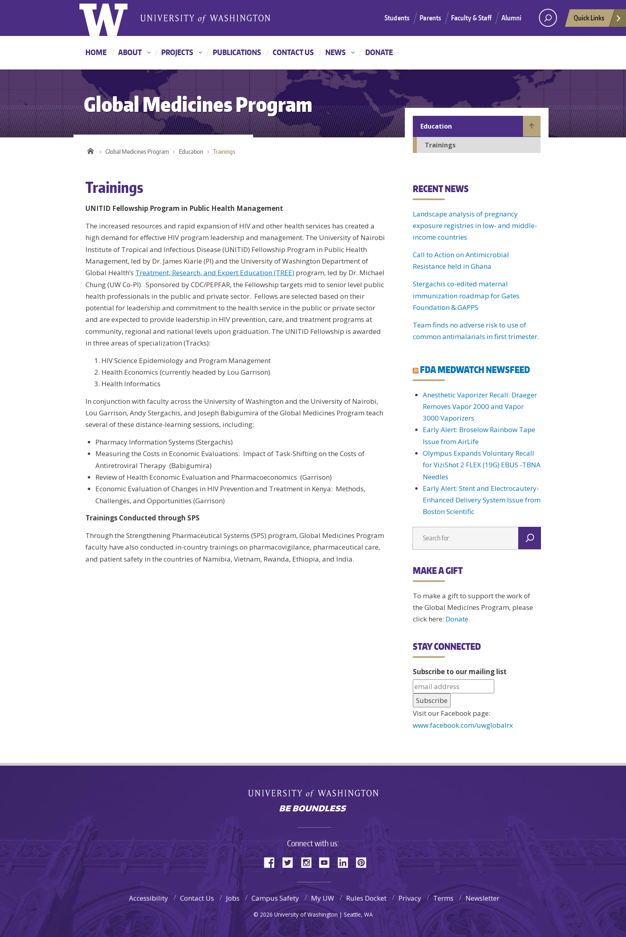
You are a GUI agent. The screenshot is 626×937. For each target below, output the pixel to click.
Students (397, 17)
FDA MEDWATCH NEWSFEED (475, 369)
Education (191, 151)
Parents (430, 17)
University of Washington (313, 791)
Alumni (511, 17)
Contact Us (293, 52)
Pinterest (364, 862)
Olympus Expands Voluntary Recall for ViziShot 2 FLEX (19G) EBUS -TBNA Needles (482, 465)
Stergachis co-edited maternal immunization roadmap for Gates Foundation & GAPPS (466, 295)
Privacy (409, 898)
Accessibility (148, 898)
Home (96, 52)
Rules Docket (366, 898)
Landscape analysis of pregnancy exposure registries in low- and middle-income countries (475, 225)
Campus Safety (275, 898)
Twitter (290, 862)
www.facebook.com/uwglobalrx (463, 725)
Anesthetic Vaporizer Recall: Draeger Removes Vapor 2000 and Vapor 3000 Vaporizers (480, 406)
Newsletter (482, 898)
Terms (443, 898)
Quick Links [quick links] (598, 20)
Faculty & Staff (471, 17)
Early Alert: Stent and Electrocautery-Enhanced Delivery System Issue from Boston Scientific (482, 500)
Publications (237, 52)
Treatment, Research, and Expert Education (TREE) (214, 272)
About (130, 52)
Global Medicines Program (137, 151)
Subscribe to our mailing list (460, 671)
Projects (177, 52)
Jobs (233, 898)
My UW (322, 898)
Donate (379, 52)
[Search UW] (548, 18)
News (335, 52)
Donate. (458, 618)
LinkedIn (345, 862)
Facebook (272, 862)
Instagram (309, 862)
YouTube (327, 862)
